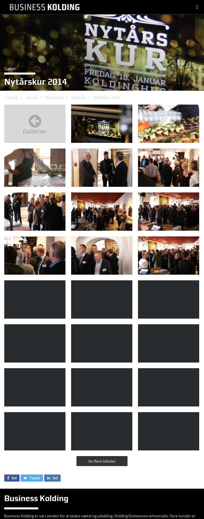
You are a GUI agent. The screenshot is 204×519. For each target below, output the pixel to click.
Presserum (54, 97)
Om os (31, 97)
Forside (11, 97)
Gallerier (79, 97)
